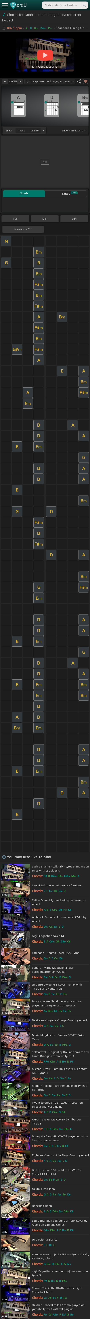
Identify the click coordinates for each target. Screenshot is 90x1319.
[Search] (84, 5)
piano (22, 130)
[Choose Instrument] (43, 130)
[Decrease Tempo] (5, 81)
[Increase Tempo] (20, 81)
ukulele (34, 130)
